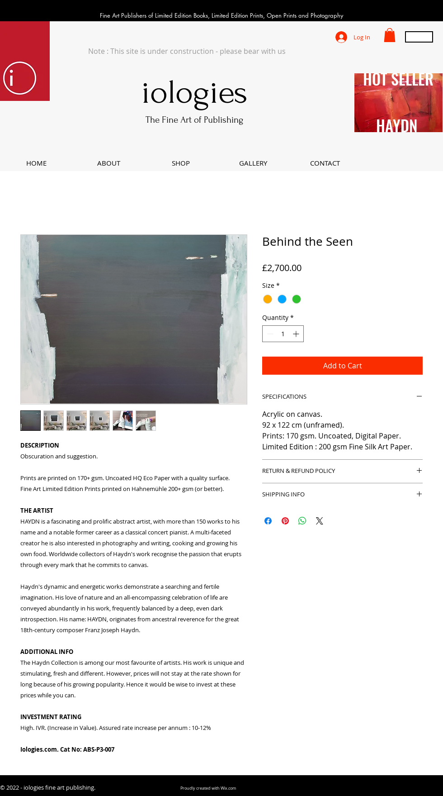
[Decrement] (269, 334)
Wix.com (228, 788)
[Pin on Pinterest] (285, 520)
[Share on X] (319, 520)
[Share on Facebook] (268, 520)
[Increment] (296, 334)
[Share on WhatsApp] (302, 520)
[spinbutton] (283, 334)
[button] (390, 35)
